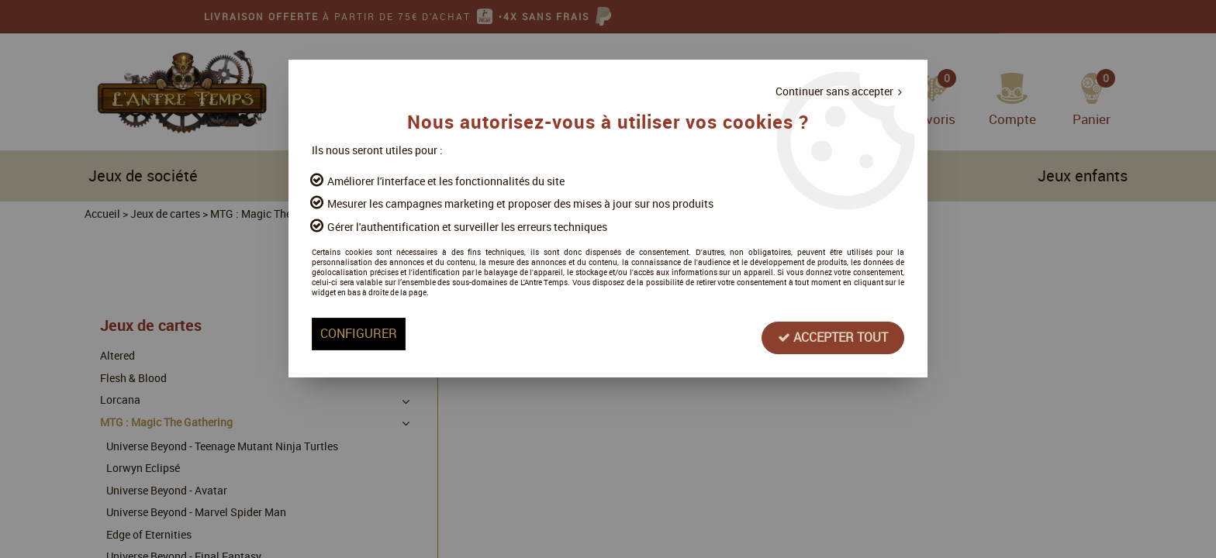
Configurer (446, 363)
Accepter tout (745, 363)
